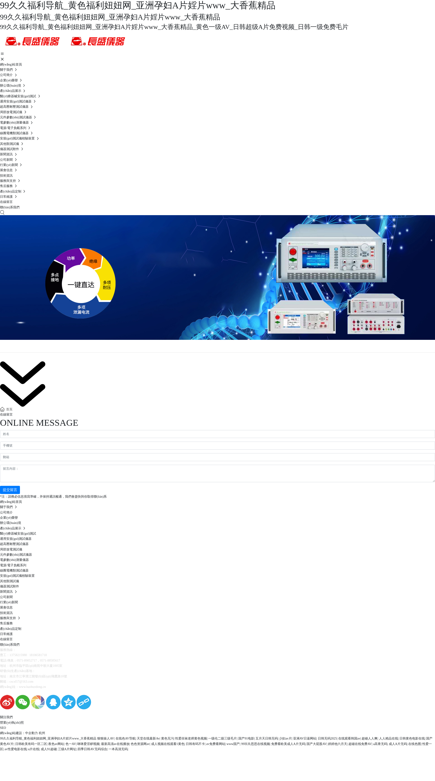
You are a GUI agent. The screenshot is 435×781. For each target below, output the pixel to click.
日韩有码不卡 (195, 744)
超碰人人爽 (369, 738)
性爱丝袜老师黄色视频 (191, 738)
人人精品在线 (388, 738)
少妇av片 (285, 738)
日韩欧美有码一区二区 (31, 744)
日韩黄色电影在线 (412, 738)
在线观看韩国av (349, 738)
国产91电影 (246, 738)
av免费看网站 (215, 744)
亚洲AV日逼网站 (304, 738)
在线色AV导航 (125, 738)
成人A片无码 (398, 744)
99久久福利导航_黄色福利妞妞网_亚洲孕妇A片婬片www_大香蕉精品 (48, 738)
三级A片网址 (67, 749)
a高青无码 (380, 744)
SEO (3, 728)
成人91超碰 (49, 749)
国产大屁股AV (316, 744)
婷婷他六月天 (337, 744)
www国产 (233, 744)
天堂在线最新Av (148, 738)
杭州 (42, 733)
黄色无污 (167, 738)
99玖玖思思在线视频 (255, 744)
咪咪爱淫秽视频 (88, 744)
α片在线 (33, 749)
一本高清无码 (118, 749)
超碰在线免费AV (360, 744)
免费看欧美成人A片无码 (288, 744)
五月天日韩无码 (267, 738)
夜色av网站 (56, 744)
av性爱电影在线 (16, 749)
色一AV (70, 744)
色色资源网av (140, 744)
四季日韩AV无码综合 (92, 749)
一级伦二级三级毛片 (222, 738)
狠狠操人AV (105, 738)
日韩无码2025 (327, 738)
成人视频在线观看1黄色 (167, 744)
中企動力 (31, 733)
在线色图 (414, 744)
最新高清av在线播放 (115, 744)
